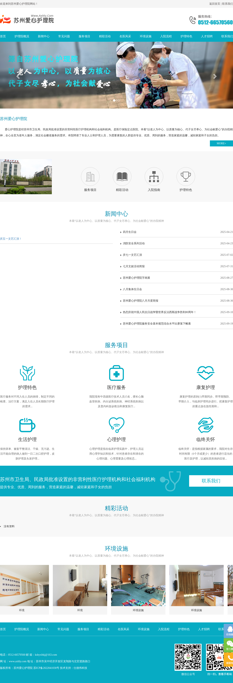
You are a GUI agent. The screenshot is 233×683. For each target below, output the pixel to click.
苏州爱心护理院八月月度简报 (176, 301)
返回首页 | (215, 3)
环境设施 (145, 36)
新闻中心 (44, 36)
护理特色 (186, 36)
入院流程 (166, 36)
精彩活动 (105, 36)
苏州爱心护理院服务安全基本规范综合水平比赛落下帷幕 (176, 324)
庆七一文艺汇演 (176, 255)
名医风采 (125, 36)
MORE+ (221, 143)
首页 (3, 36)
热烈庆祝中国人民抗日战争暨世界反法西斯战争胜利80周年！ (176, 312)
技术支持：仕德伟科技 (73, 667)
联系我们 (227, 3)
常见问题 (64, 36)
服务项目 (84, 36)
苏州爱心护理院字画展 (176, 278)
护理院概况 (22, 36)
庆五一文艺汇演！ (11, 238)
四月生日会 (176, 232)
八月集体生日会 (176, 289)
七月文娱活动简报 (176, 266)
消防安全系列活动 (176, 243)
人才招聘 (207, 36)
